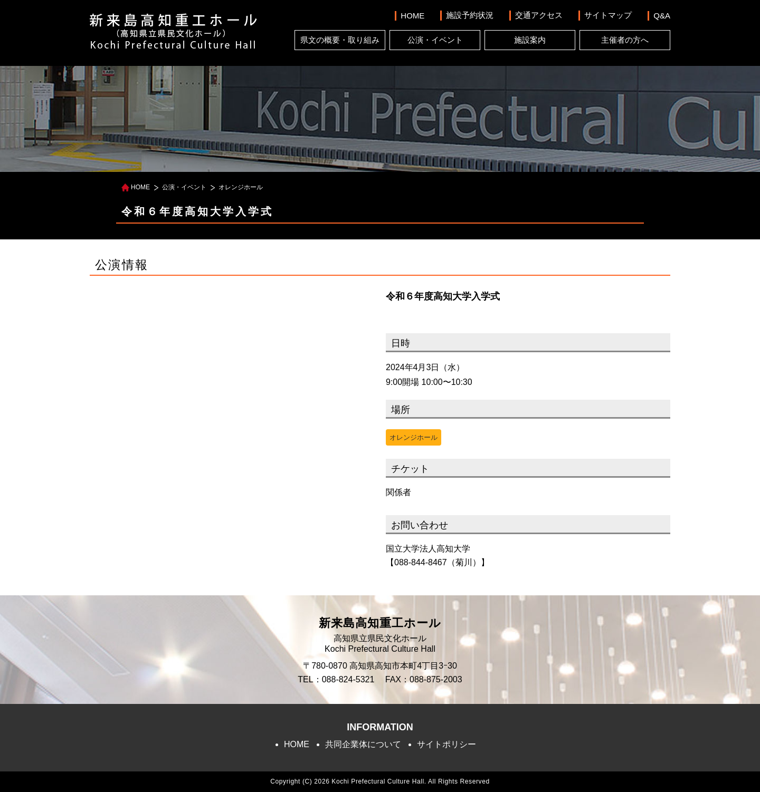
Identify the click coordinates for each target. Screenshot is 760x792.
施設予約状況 (469, 15)
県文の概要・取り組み (339, 39)
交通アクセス (539, 15)
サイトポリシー (446, 744)
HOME (412, 15)
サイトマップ (608, 15)
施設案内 (530, 39)
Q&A (661, 15)
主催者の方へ (625, 39)
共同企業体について (363, 744)
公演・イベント (435, 39)
